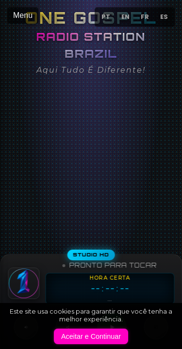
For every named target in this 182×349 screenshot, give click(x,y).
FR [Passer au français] (145, 17)
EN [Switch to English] (125, 17)
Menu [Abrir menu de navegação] (23, 15)
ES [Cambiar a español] (164, 17)
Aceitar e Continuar (91, 336)
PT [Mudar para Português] (105, 17)
